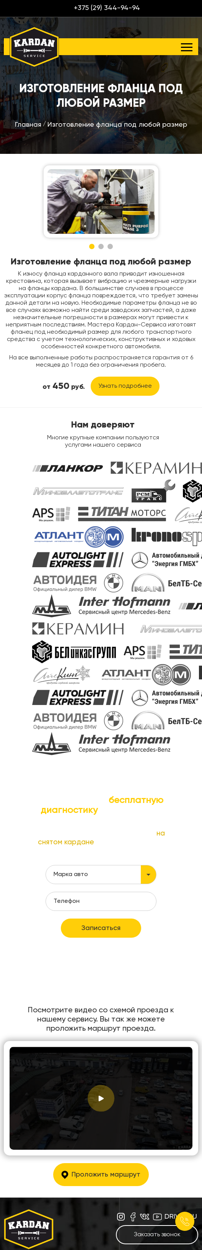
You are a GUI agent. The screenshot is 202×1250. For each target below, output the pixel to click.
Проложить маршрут (106, 1105)
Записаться (101, 859)
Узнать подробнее (125, 386)
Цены (66, 1237)
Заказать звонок (157, 1166)
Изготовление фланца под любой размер (117, 124)
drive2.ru (181, 1147)
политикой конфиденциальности (101, 892)
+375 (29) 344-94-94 (107, 8)
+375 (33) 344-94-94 (123, 1207)
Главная (28, 124)
